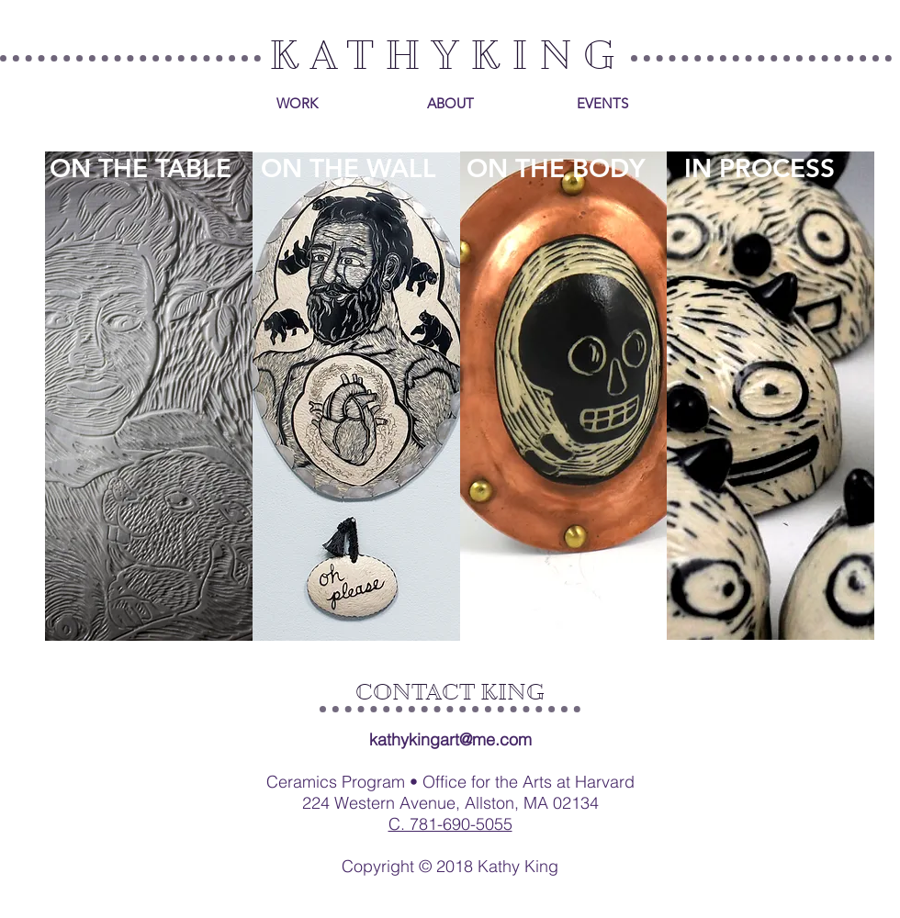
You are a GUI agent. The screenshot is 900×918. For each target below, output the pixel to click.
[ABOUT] (450, 102)
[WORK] (296, 102)
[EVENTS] (602, 102)
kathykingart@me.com (450, 739)
